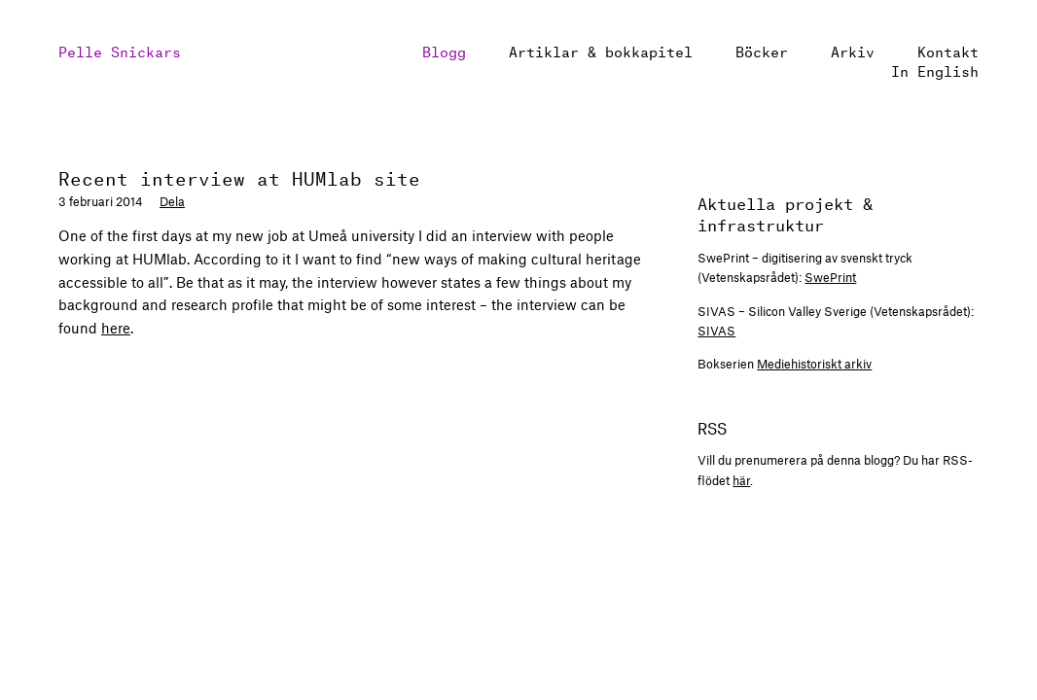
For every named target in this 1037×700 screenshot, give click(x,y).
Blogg (444, 50)
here (115, 327)
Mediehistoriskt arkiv (814, 363)
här (741, 480)
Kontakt (948, 50)
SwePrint (830, 277)
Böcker (761, 50)
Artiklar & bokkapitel (601, 50)
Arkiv (853, 50)
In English (935, 69)
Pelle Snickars (119, 50)
